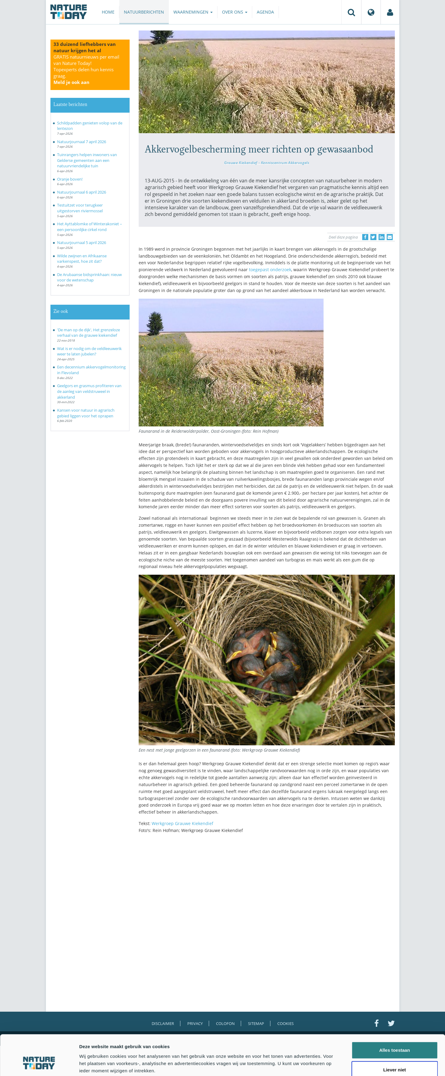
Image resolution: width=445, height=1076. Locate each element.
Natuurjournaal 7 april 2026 (81, 141)
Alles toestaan (394, 1016)
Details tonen (326, 1064)
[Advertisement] (267, 891)
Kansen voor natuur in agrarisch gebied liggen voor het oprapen (85, 413)
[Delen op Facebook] (365, 237)
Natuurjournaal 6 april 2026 (81, 192)
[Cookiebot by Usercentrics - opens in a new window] (39, 1064)
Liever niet (394, 1036)
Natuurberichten (144, 12)
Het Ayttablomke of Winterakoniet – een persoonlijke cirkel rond (89, 226)
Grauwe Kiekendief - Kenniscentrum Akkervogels (266, 162)
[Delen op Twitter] (373, 237)
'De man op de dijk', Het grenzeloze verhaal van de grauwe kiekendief (88, 332)
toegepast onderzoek (270, 269)
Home (108, 12)
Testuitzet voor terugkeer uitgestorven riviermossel (80, 208)
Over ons (234, 12)
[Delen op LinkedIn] (382, 237)
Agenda (265, 12)
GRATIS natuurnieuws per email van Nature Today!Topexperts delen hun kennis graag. (86, 69)
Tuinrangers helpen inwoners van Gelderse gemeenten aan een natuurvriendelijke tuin (87, 160)
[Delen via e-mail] (390, 237)
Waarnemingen (193, 12)
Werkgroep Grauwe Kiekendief (182, 823)
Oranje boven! (69, 179)
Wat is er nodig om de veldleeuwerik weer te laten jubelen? (89, 351)
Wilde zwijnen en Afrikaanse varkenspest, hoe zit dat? (82, 258)
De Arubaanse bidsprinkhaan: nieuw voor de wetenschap (89, 277)
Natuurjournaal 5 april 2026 (81, 242)
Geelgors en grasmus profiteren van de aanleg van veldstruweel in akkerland (89, 391)
